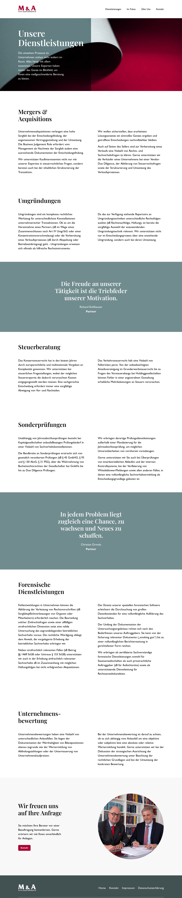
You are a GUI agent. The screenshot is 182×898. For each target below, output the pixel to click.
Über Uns (145, 9)
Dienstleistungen (113, 9)
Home (102, 888)
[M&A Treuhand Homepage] (27, 887)
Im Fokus (131, 9)
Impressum (128, 888)
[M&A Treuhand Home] (27, 9)
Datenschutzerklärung (151, 888)
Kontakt (160, 9)
